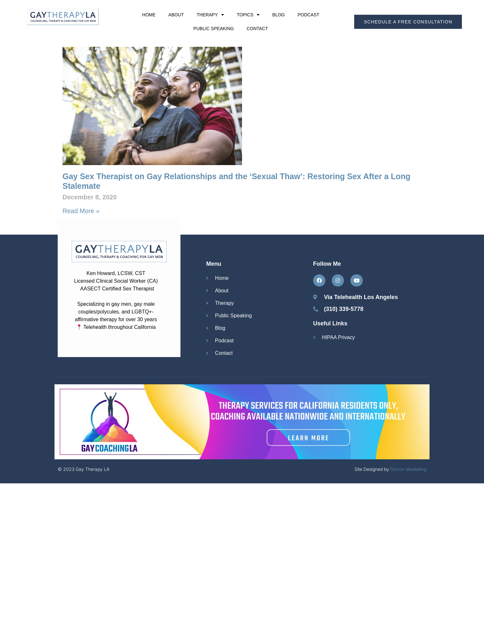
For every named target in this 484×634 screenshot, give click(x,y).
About (176, 14)
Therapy (210, 14)
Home (148, 14)
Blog (278, 14)
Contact (257, 28)
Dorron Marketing (408, 469)
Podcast (308, 14)
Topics (248, 14)
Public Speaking (213, 28)
